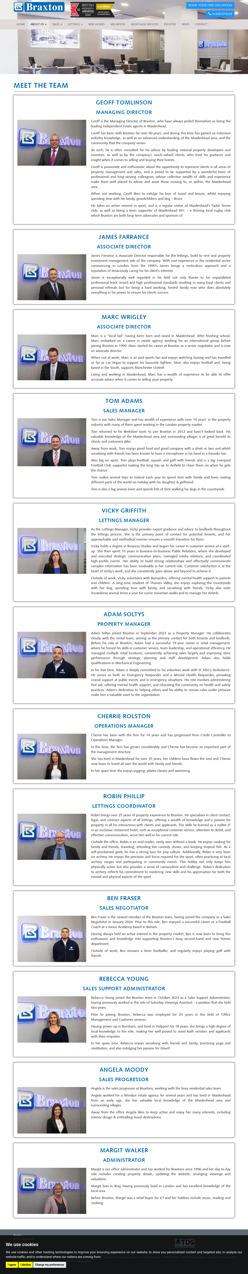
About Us (38, 24)
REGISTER (170, 24)
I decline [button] (26, 1264)
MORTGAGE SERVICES (144, 24)
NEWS (185, 24)
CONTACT (201, 24)
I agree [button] (12, 1264)
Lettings (75, 24)
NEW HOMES (96, 24)
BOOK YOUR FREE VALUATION (210, 5)
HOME (21, 24)
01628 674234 (220, 14)
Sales (57, 24)
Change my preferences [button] (49, 1264)
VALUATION (117, 24)
